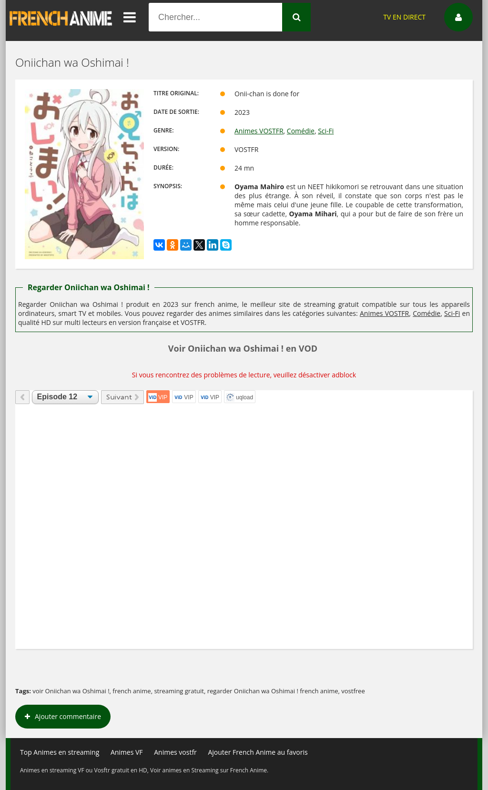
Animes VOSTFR (259, 130)
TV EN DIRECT (404, 16)
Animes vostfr (175, 752)
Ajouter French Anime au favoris (257, 752)
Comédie (301, 130)
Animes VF (127, 752)
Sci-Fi (326, 130)
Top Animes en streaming (59, 752)
